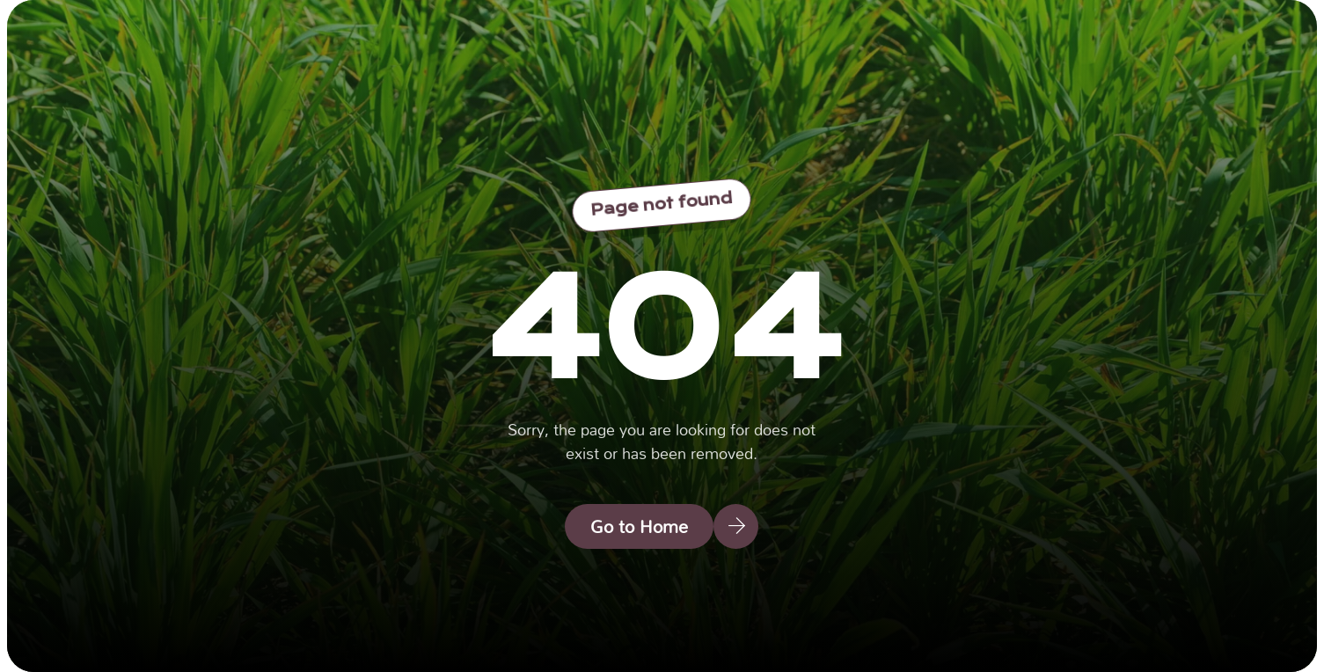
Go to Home (639, 526)
